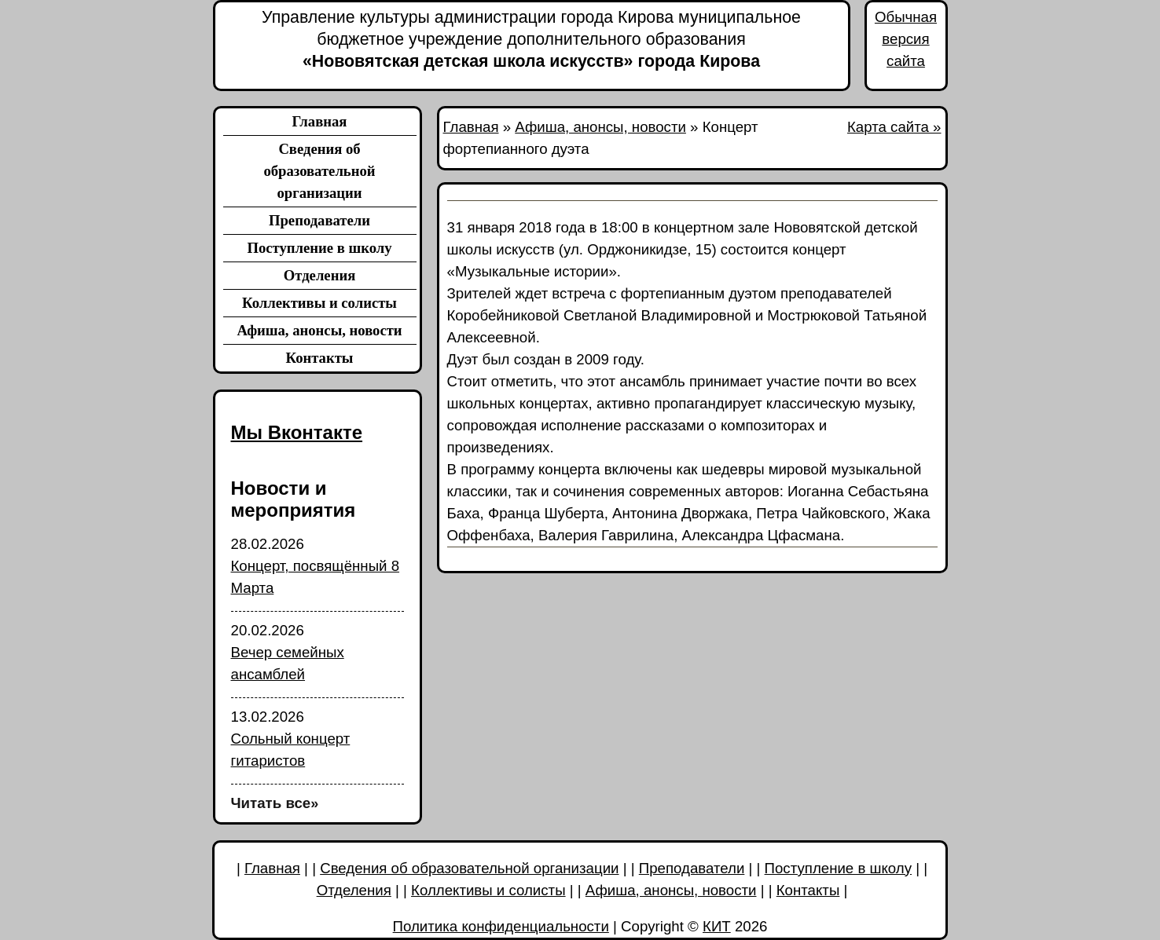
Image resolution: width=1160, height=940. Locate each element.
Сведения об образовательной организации (319, 171)
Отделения (320, 275)
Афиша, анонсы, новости (319, 330)
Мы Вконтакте (297, 432)
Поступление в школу (319, 248)
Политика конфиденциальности (501, 926)
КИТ (717, 926)
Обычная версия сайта (906, 39)
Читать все (275, 803)
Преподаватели (319, 220)
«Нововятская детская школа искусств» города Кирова (531, 38)
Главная (319, 121)
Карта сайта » (894, 127)
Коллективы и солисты (319, 302)
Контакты (320, 357)
